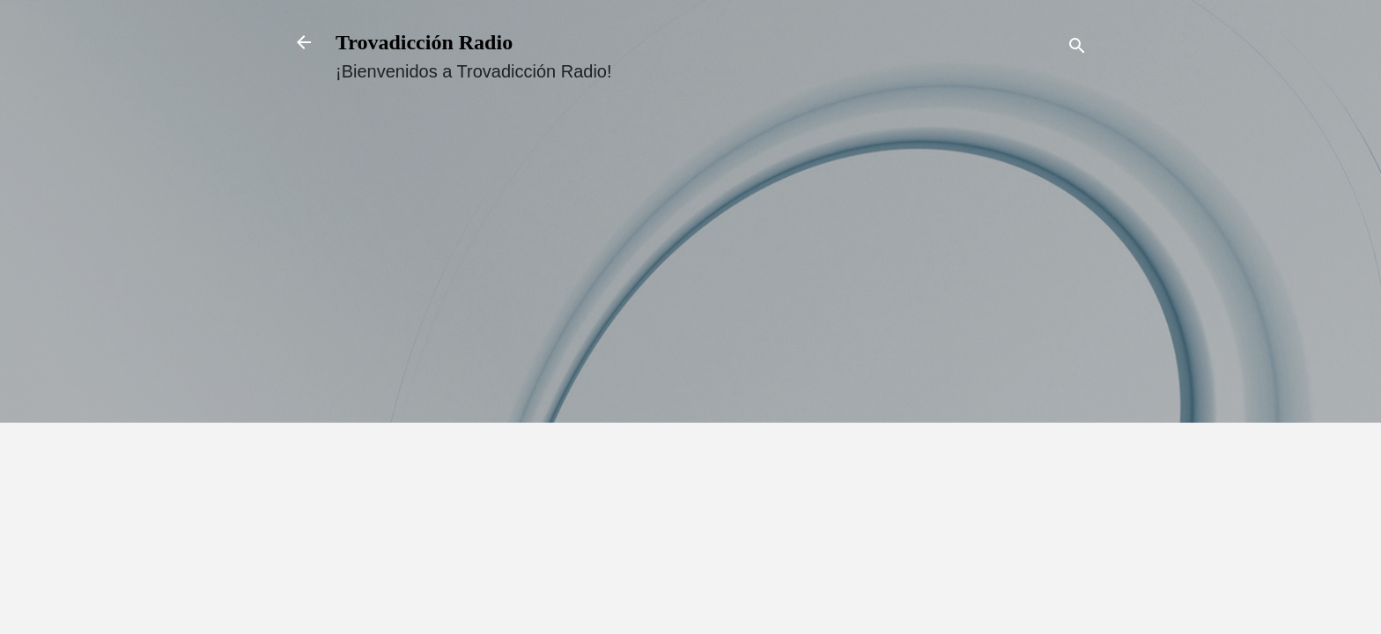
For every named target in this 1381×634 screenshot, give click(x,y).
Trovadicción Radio (424, 42)
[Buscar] (1077, 48)
